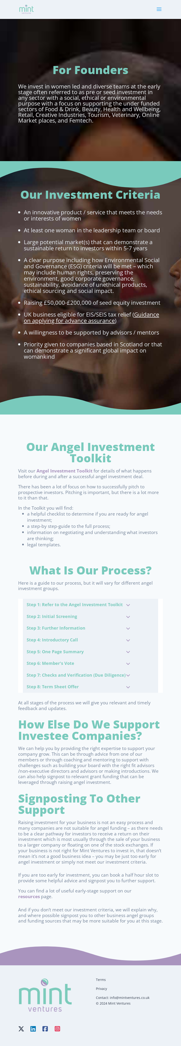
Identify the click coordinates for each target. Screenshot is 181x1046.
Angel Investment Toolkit (64, 471)
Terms (101, 979)
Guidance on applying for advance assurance (91, 317)
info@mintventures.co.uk (129, 997)
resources (29, 896)
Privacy (101, 988)
